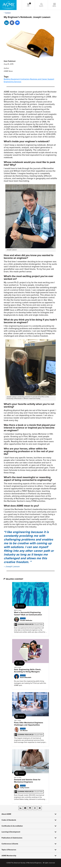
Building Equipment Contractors (17, 79)
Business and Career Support (42, 79)
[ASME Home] (8, 5)
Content (8, 13)
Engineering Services (12, 82)
